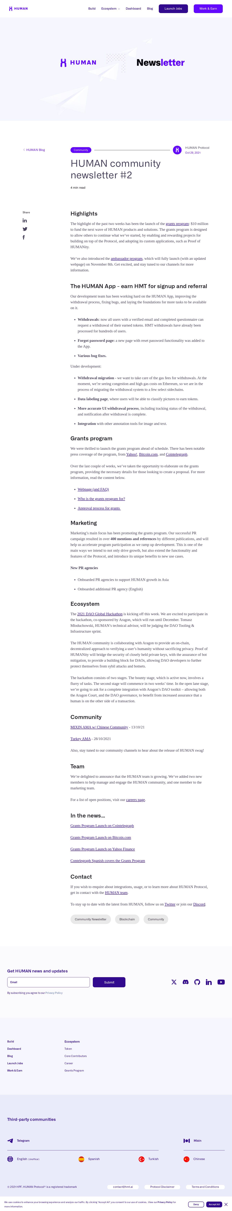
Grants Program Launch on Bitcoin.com (101, 837)
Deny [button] (196, 1204)
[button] (226, 1204)
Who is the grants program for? (101, 499)
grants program (177, 224)
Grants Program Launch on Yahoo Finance (103, 849)
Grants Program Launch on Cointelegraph (102, 825)
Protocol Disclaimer (162, 1187)
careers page (135, 800)
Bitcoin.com (148, 454)
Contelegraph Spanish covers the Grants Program (108, 860)
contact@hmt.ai (123, 1187)
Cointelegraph (176, 454)
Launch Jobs (173, 8)
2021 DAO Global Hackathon (100, 614)
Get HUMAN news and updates (37, 971)
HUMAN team (116, 892)
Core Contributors (76, 1056)
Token (68, 1049)
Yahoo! (131, 454)
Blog (150, 8)
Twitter (170, 904)
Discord (199, 904)
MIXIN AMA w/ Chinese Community (99, 727)
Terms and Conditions (205, 1187)
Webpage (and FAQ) (93, 489)
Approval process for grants (99, 508)
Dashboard (133, 8)
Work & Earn (208, 8)
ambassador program (126, 258)
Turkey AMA (81, 739)
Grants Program (74, 1070)
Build (92, 8)
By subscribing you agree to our (35, 993)
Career (69, 1063)
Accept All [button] (214, 1204)
